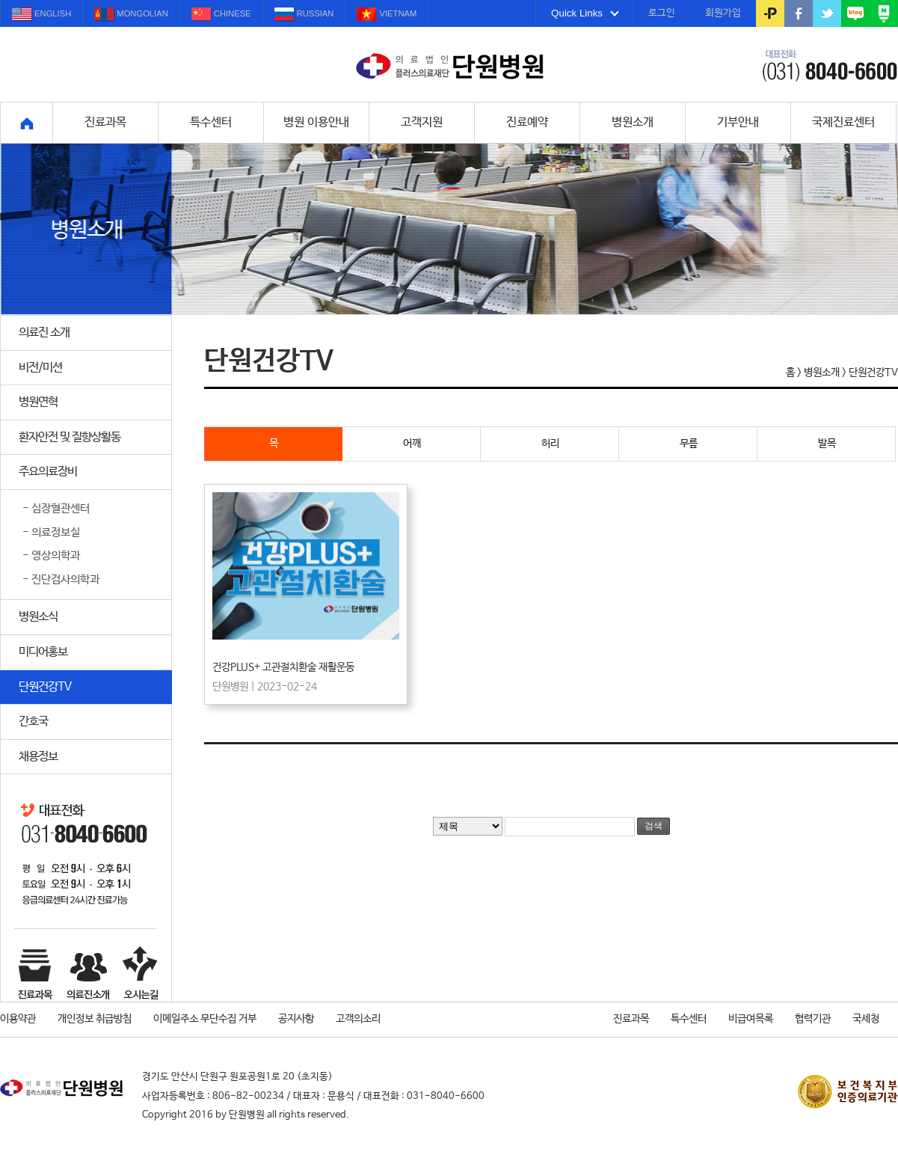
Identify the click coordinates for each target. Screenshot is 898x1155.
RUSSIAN (304, 14)
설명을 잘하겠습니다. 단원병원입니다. (450, 66)
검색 (653, 826)
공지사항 (296, 1019)
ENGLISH (41, 14)
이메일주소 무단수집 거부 (204, 1019)
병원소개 (632, 122)
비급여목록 (750, 1019)
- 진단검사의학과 (60, 579)
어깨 (442, 444)
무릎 (719, 444)
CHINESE (221, 14)
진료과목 (105, 122)
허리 (580, 444)
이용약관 (18, 1019)
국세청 (865, 1019)
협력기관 (813, 1019)
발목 (857, 444)
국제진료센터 (843, 122)
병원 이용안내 (316, 122)
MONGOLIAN (130, 14)
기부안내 (738, 122)
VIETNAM (386, 14)
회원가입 (723, 13)
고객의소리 (358, 1019)
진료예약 (527, 122)
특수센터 (211, 122)
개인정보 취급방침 (95, 1019)
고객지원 (422, 122)
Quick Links (585, 13)
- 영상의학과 (51, 556)
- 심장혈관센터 (56, 508)
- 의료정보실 (51, 532)
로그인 (661, 13)
